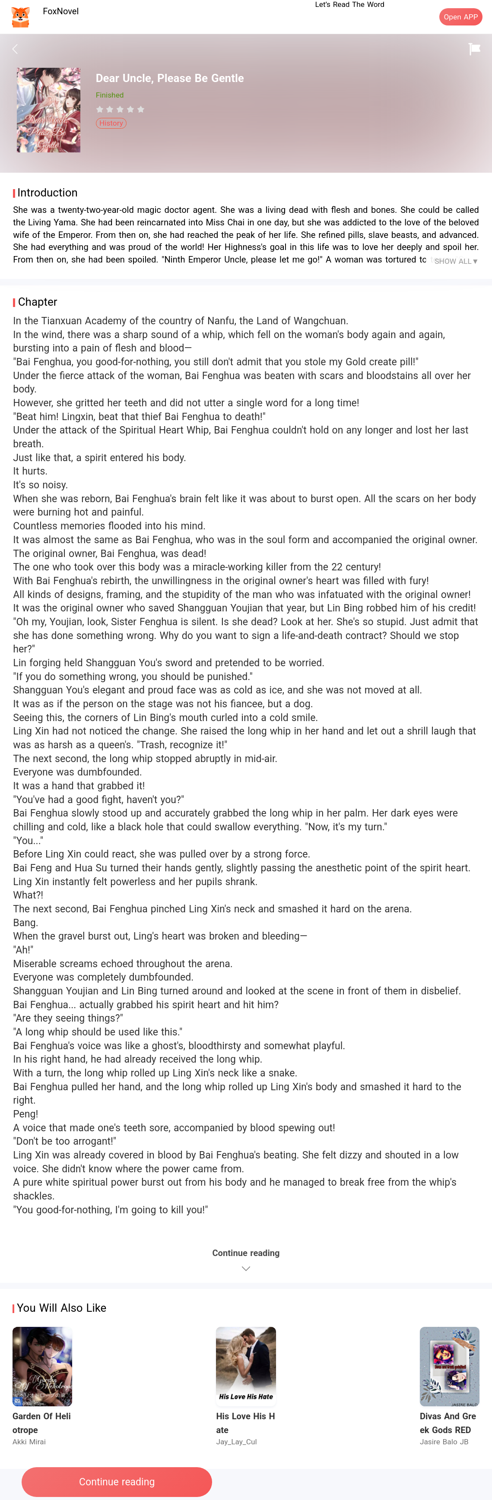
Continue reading (117, 1482)
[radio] (101, 109)
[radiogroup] (120, 109)
